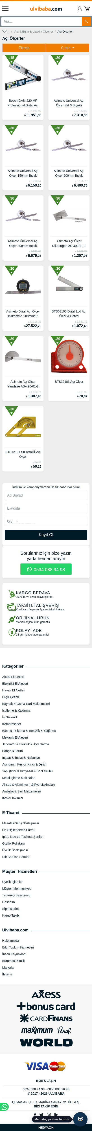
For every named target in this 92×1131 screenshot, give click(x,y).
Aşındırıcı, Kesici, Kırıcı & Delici (24, 764)
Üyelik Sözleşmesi (15, 850)
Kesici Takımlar (12, 798)
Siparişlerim (10, 909)
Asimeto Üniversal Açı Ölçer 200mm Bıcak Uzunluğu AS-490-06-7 (69, 173)
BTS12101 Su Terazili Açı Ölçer (23, 454)
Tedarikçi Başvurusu (16, 895)
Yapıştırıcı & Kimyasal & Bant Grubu (27, 771)
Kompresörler (11, 724)
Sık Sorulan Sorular (15, 857)
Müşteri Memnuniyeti (16, 888)
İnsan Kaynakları (14, 954)
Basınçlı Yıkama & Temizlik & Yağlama (29, 731)
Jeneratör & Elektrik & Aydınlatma (25, 744)
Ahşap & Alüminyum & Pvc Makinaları (28, 784)
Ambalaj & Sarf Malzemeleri (21, 791)
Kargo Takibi (11, 915)
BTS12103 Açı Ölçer (69, 381)
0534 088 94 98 (46, 569)
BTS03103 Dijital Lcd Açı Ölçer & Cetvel (69, 314)
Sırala (66, 48)
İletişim (7, 974)
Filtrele (24, 48)
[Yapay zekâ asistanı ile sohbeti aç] (80, 1119)
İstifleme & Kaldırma (16, 710)
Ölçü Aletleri (10, 697)
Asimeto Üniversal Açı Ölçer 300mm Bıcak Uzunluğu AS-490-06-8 (23, 244)
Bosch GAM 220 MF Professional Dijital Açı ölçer (23, 103)
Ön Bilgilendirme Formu (18, 830)
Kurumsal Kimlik (13, 961)
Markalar (8, 967)
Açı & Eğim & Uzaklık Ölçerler (34, 31)
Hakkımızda (10, 940)
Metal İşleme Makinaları (18, 778)
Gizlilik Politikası (13, 843)
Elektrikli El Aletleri (15, 683)
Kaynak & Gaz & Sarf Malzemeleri (26, 704)
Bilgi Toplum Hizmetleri (18, 947)
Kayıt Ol (46, 534)
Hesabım (8, 902)
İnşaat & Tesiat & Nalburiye (21, 757)
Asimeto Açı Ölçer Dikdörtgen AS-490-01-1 (69, 243)
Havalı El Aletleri (13, 690)
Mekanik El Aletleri (15, 737)
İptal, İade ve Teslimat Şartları (23, 836)
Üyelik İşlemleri (12, 882)
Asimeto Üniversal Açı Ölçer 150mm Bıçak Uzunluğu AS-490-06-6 (23, 173)
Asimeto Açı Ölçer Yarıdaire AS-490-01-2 (22, 384)
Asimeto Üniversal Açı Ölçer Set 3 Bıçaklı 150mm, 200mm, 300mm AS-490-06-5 (69, 103)
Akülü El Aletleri (13, 677)
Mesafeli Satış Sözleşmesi (20, 823)
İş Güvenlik (10, 717)
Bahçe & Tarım (12, 751)
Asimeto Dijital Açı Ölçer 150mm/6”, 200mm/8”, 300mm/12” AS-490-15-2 (23, 314)
